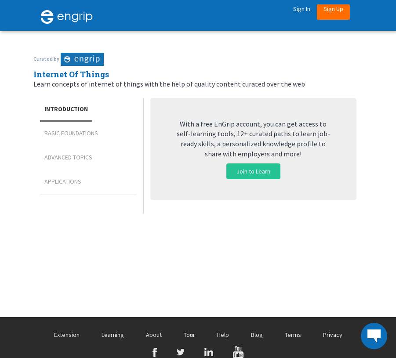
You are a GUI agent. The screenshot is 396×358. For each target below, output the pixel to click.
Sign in (301, 9)
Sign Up (333, 9)
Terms (293, 335)
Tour (189, 335)
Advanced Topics (68, 157)
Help (223, 335)
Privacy (332, 335)
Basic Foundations (71, 133)
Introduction (66, 109)
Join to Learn (253, 171)
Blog (257, 335)
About (154, 335)
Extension (67, 335)
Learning (113, 335)
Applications (62, 181)
